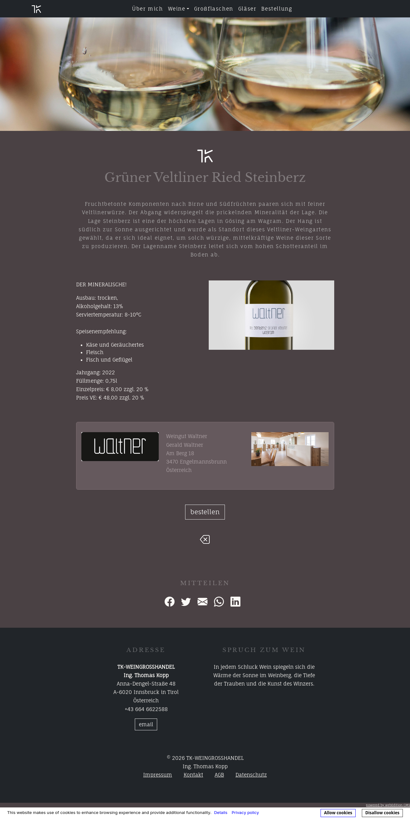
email (146, 724)
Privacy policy (245, 812)
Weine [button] (176, 9)
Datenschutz (251, 775)
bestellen (205, 512)
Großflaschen (213, 9)
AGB (219, 775)
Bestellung (276, 9)
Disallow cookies (382, 813)
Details (220, 812)
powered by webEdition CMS (388, 805)
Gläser (247, 9)
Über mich (147, 9)
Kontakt (193, 775)
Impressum (157, 775)
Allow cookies (338, 813)
